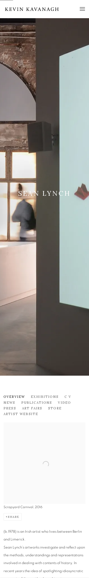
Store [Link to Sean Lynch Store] (55, 408)
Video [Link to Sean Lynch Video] (64, 402)
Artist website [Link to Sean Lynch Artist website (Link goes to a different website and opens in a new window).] (21, 414)
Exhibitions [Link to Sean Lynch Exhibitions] (45, 397)
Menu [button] (81, 9)
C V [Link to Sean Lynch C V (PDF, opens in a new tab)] (68, 397)
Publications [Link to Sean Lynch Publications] (36, 402)
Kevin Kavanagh (32, 9)
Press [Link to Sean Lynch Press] (10, 408)
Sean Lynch (44, 193)
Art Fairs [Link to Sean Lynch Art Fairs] (32, 408)
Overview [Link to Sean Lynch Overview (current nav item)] (14, 397)
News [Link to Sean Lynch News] (9, 402)
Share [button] (13, 516)
